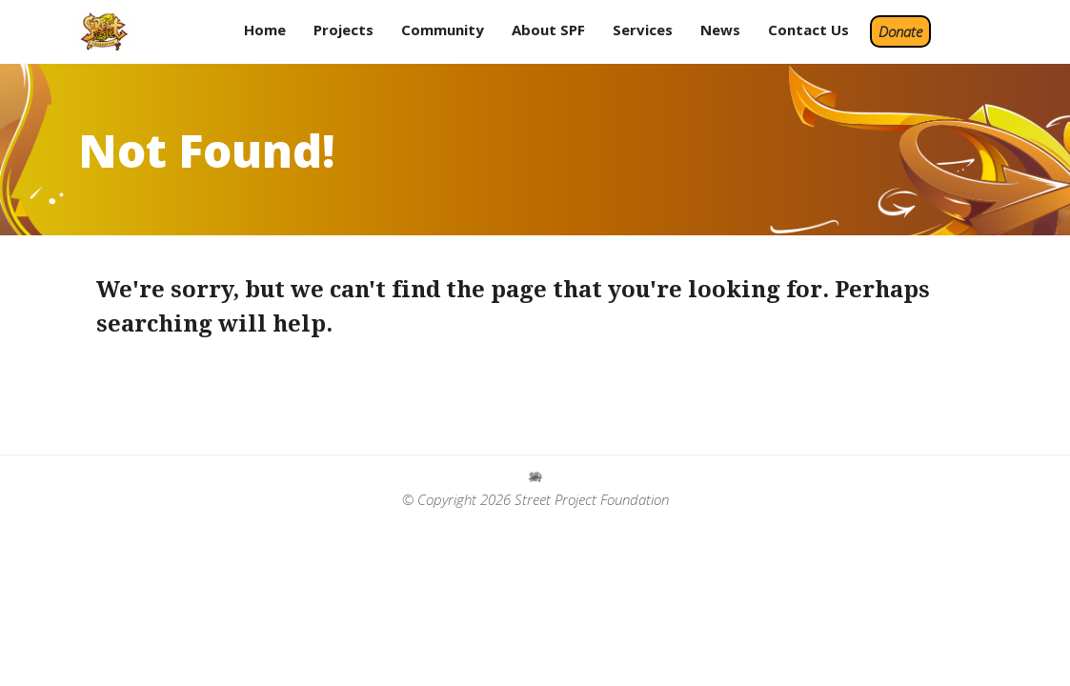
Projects (343, 29)
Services (643, 29)
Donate (900, 31)
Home (265, 29)
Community (442, 29)
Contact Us (808, 29)
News (720, 29)
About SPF (548, 29)
